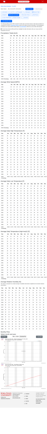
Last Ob (11, 12)
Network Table (35, 12)
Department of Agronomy (5, 398)
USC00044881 (23, 26)
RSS (25, 403)
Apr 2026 (3, 337)
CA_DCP (14, 6)
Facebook (26, 394)
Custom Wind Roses (6, 18)
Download (25, 18)
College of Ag (3, 397)
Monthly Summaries (13, 15)
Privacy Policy (38, 400)
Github (26, 399)
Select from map (39, 8)
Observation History (25, 15)
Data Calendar (16, 18)
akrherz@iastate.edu (16, 397)
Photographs (19, 12)
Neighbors (4, 15)
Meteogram (27, 12)
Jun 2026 (39, 337)
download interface (15, 25)
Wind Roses (35, 15)
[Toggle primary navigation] (42, 1)
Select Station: (4, 8)
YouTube (26, 401)
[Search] (24, 2)
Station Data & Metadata (6, 6)
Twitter (26, 396)
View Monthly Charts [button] (6, 21)
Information (4, 12)
